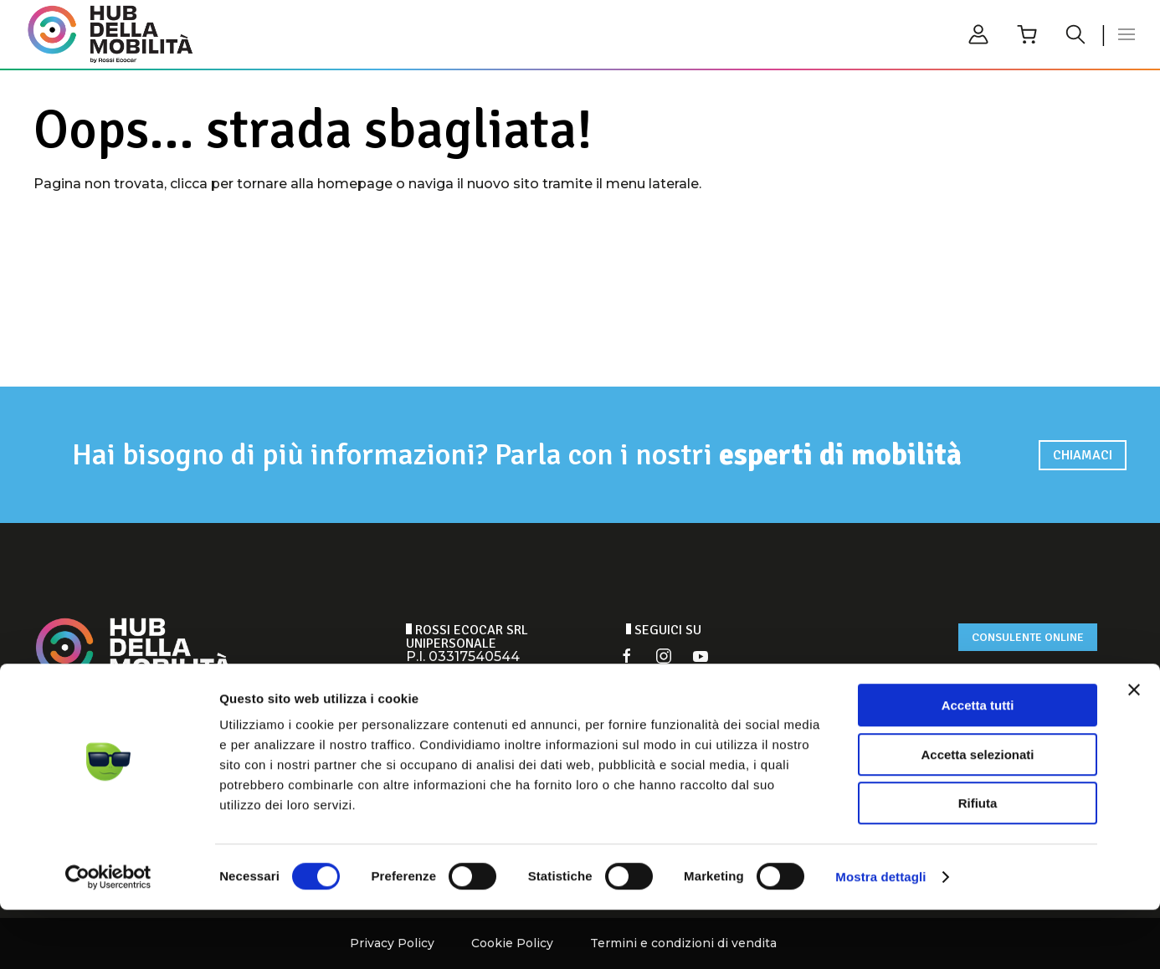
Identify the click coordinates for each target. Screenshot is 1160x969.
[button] (1126, 34)
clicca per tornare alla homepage (281, 184)
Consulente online (1028, 637)
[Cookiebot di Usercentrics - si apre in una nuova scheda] (108, 936)
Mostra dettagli (880, 936)
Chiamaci (1082, 455)
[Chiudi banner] (1134, 749)
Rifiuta (978, 862)
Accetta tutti (978, 764)
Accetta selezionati (977, 814)
